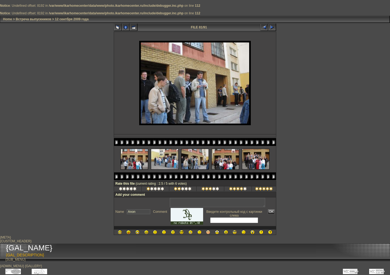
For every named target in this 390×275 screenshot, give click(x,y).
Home (7, 19)
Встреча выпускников (33, 19)
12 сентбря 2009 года (72, 19)
